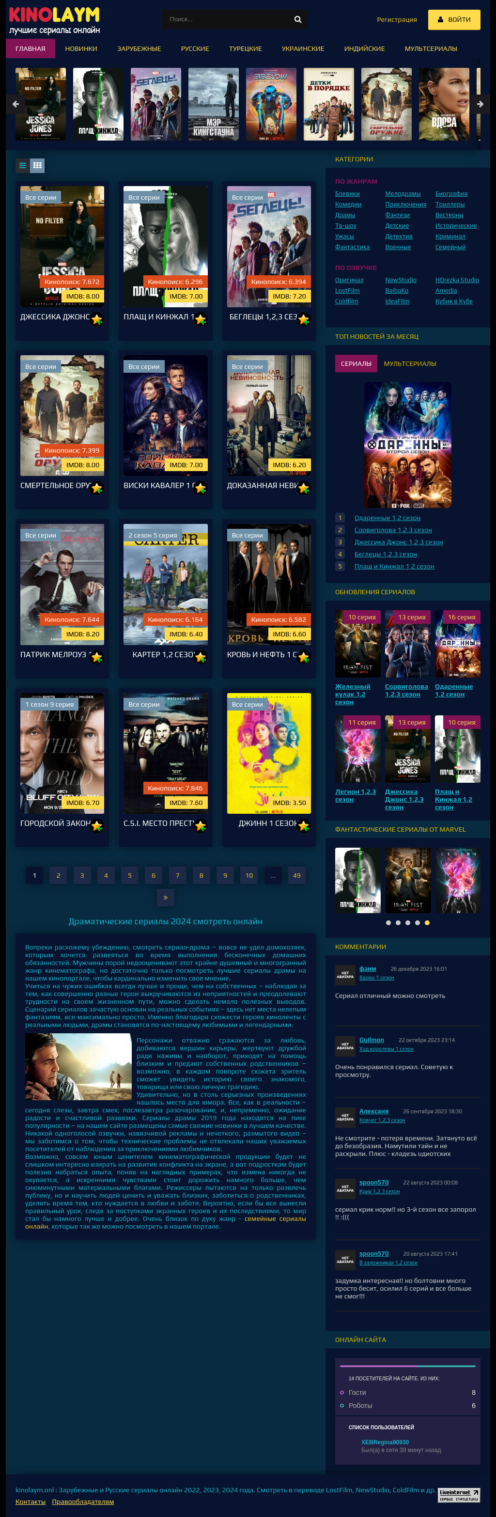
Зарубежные (139, 48)
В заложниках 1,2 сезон (388, 1262)
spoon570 (374, 1182)
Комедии (348, 204)
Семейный (450, 247)
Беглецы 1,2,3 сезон (269, 316)
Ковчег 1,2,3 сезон (382, 1120)
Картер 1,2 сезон (166, 654)
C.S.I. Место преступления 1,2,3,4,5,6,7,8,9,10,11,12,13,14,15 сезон (165, 823)
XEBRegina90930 (385, 1442)
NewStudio (401, 280)
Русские (195, 48)
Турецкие (245, 48)
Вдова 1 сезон (376, 977)
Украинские (303, 48)
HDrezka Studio (457, 280)
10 (99, 330)
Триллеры (450, 204)
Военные (398, 247)
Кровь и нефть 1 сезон (269, 654)
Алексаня (373, 1111)
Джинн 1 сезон (269, 823)
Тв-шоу (345, 225)
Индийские (364, 48)
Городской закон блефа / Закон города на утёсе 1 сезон (62, 823)
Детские (397, 225)
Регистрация (397, 19)
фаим (367, 968)
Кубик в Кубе (454, 301)
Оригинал (349, 280)
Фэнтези (398, 215)
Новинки (81, 48)
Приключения (406, 204)
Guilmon (371, 1039)
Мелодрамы (403, 193)
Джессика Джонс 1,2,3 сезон (62, 316)
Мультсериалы (431, 48)
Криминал (450, 236)
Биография (451, 193)
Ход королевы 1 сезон (386, 1049)
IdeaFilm (398, 301)
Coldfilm (346, 301)
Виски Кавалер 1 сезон (165, 485)
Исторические (456, 225)
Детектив (399, 236)
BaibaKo (397, 290)
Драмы (345, 215)
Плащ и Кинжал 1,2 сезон (165, 316)
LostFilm (347, 290)
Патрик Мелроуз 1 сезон (62, 654)
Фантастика (352, 247)
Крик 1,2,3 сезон (379, 1191)
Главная (31, 48)
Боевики (347, 193)
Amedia (446, 290)
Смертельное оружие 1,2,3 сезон (62, 485)
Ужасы (344, 236)
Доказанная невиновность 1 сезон (269, 485)
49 (297, 875)
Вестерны (449, 215)
